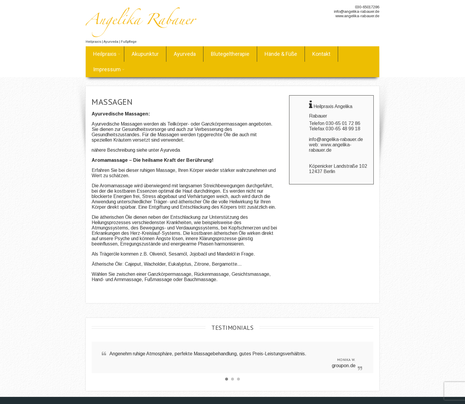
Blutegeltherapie (230, 54)
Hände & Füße (281, 54)
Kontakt (321, 54)
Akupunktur (145, 54)
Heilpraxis (106, 54)
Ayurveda (185, 54)
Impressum (109, 69)
